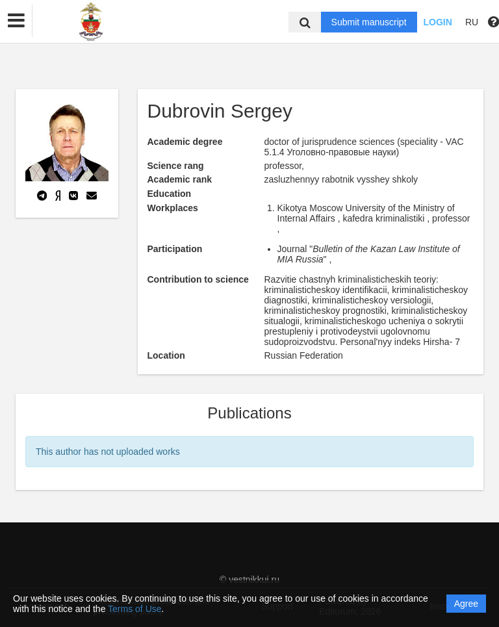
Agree (466, 603)
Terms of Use (134, 609)
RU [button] (471, 22)
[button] (16, 21)
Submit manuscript (369, 22)
